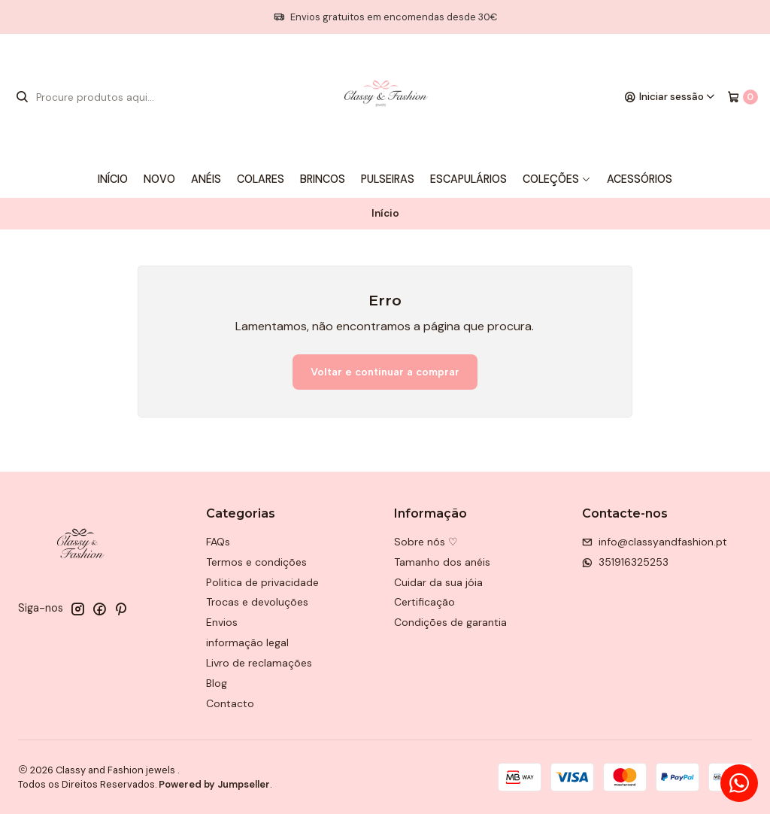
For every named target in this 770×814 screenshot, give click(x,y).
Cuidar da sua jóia (438, 582)
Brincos (322, 179)
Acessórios (639, 179)
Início (113, 179)
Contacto (230, 703)
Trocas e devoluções (257, 602)
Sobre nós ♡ (426, 541)
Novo (159, 179)
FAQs (218, 541)
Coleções (557, 179)
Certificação (424, 602)
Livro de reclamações (259, 663)
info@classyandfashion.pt (654, 541)
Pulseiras (387, 179)
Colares (260, 179)
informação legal (247, 642)
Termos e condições (256, 562)
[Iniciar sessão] (670, 97)
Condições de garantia (450, 622)
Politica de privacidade (262, 582)
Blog (216, 683)
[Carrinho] (742, 97)
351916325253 (625, 562)
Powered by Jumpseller (214, 784)
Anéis (206, 179)
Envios (222, 622)
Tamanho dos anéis (442, 562)
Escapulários (468, 179)
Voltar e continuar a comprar (385, 371)
